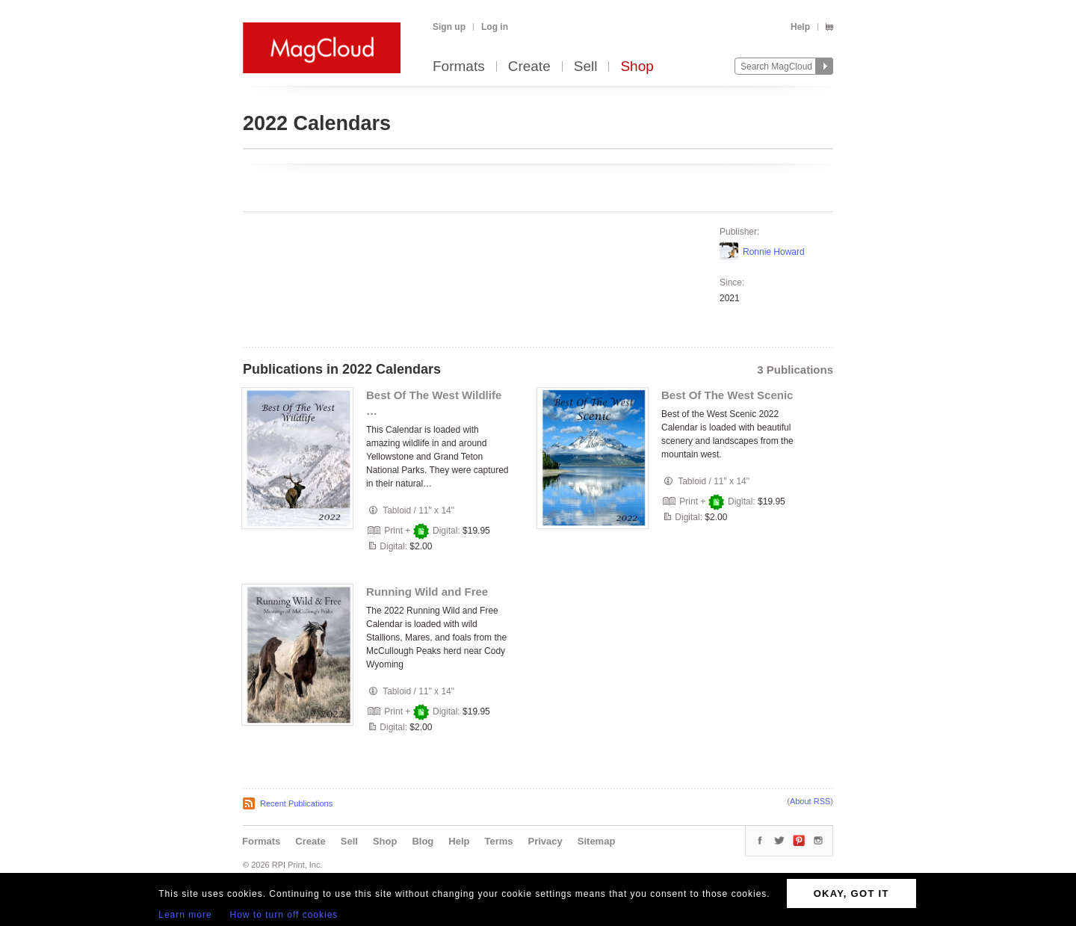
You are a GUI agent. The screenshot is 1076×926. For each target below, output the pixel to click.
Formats (459, 67)
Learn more (184, 915)
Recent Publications (296, 803)
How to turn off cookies (284, 915)
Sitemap (597, 841)
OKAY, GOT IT (851, 893)
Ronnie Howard (774, 252)
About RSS (810, 801)
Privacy (545, 841)
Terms (498, 841)
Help (800, 27)
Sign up (449, 27)
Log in (494, 27)
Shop (636, 67)
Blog (422, 841)
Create (529, 67)
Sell (586, 67)
